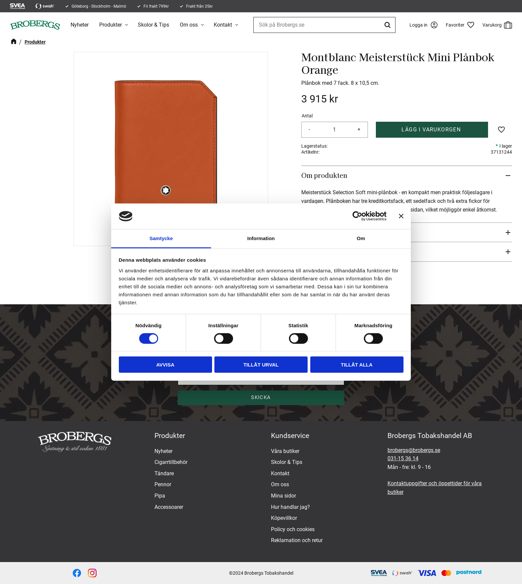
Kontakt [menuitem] (223, 25)
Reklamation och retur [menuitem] (297, 540)
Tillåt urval (261, 364)
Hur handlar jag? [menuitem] (290, 507)
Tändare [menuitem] (164, 473)
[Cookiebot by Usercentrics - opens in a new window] (357, 216)
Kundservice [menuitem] (290, 436)
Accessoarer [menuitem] (168, 507)
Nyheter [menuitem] (80, 25)
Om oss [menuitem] (189, 25)
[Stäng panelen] (401, 216)
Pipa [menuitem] (159, 496)
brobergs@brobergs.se (414, 450)
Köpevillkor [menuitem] (284, 518)
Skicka (261, 397)
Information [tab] (261, 238)
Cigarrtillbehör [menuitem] (170, 462)
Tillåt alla (357, 364)
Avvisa (165, 364)
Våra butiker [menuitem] (285, 451)
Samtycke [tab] (161, 238)
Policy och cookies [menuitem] (293, 529)
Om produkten (324, 175)
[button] (462, 25)
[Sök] (388, 25)
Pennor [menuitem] (162, 484)
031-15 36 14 (403, 458)
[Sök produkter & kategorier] (324, 25)
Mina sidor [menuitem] (283, 496)
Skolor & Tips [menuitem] (153, 25)
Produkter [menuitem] (110, 25)
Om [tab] (361, 238)
